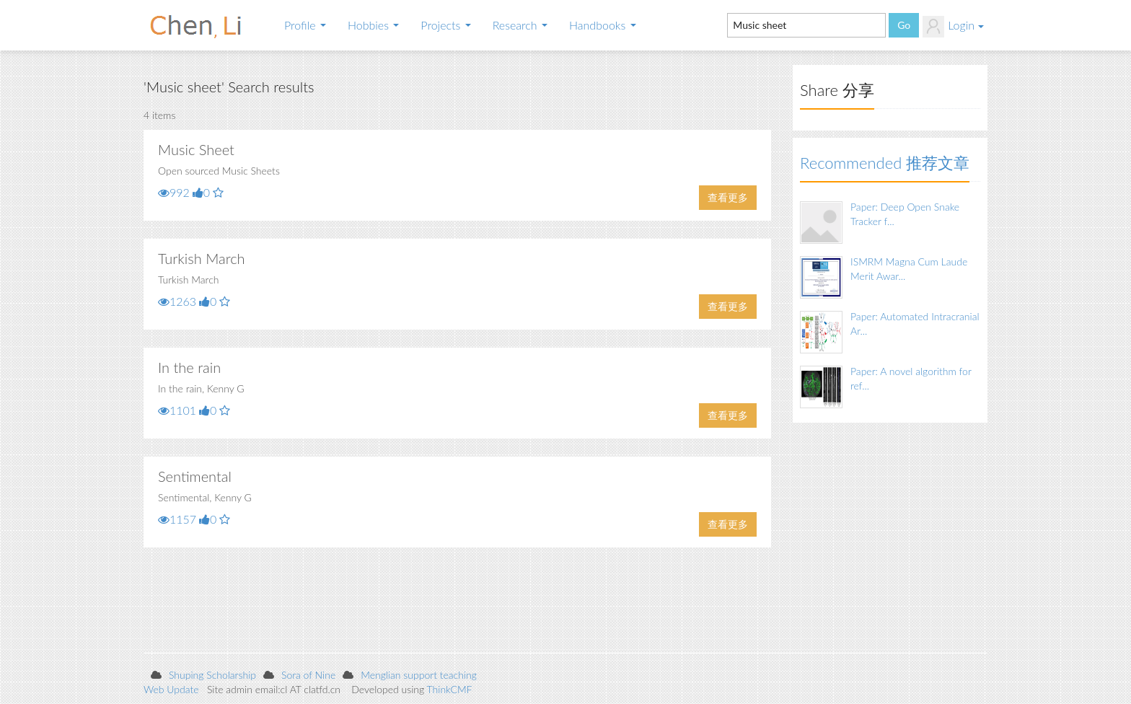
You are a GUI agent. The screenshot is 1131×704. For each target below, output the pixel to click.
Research (520, 25)
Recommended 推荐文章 (884, 162)
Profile (305, 25)
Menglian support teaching (419, 675)
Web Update (171, 689)
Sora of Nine (308, 675)
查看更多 (728, 197)
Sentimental (195, 476)
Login (953, 27)
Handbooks (602, 25)
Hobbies (373, 25)
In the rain (189, 367)
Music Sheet (196, 149)
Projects (445, 25)
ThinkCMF (449, 689)
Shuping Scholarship (212, 675)
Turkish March (201, 258)
